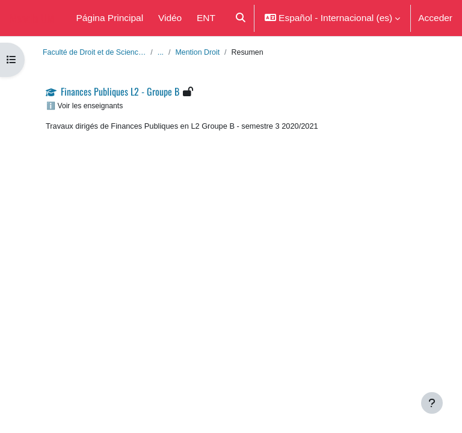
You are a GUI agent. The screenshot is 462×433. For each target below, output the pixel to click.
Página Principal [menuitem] (109, 17)
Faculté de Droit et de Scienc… (94, 52)
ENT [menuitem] (206, 17)
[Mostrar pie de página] (432, 403)
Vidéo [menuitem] (170, 17)
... (161, 52)
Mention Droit (198, 52)
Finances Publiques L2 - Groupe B (120, 91)
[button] (240, 18)
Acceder (435, 17)
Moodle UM (32, 18)
